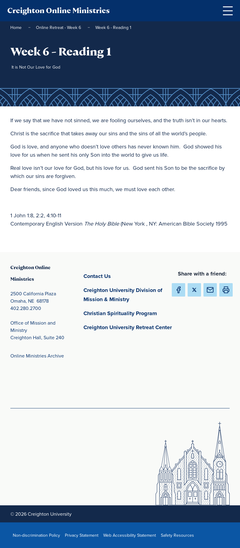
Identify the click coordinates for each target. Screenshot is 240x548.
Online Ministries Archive (37, 355)
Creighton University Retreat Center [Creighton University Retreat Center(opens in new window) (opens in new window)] (129, 326)
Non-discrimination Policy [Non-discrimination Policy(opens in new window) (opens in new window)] (37, 535)
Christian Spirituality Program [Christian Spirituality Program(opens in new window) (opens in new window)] (129, 312)
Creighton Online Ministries (58, 10)
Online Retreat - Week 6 (59, 27)
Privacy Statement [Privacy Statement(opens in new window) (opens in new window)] (83, 535)
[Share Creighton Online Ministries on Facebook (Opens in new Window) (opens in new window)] (178, 290)
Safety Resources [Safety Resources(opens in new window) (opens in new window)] (178, 535)
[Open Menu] (228, 11)
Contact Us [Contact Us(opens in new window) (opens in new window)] (125, 275)
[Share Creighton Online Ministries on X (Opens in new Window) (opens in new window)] (194, 290)
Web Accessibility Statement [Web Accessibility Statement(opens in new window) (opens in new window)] (130, 535)
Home (16, 27)
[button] (226, 290)
